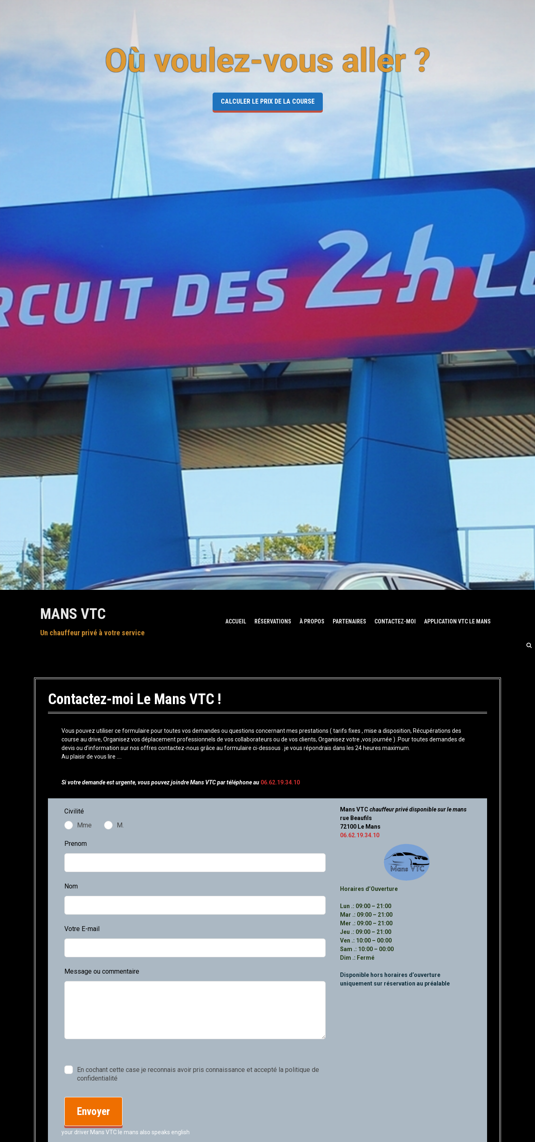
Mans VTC (73, 614)
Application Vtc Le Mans (457, 621)
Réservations (272, 621)
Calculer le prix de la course (268, 101)
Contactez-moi (395, 621)
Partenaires (349, 621)
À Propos (311, 621)
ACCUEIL (235, 621)
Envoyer (93, 1111)
